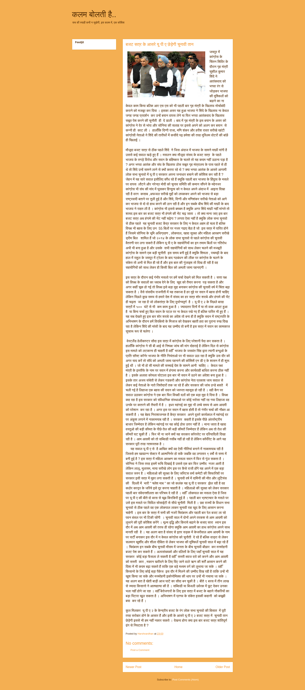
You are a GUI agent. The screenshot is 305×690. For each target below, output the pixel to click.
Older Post (223, 667)
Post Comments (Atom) (185, 679)
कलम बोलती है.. (94, 14)
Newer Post (133, 667)
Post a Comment (140, 650)
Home (178, 667)
